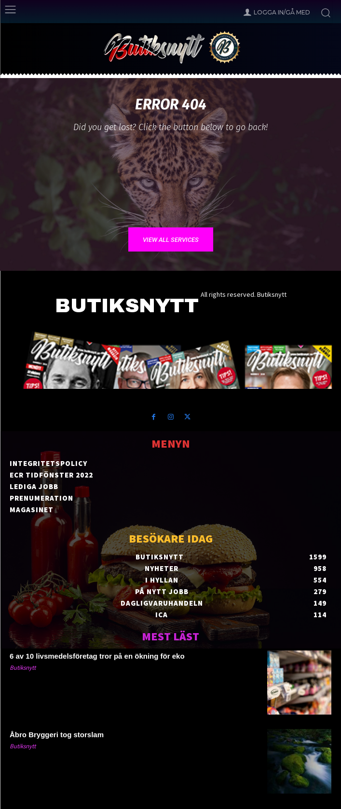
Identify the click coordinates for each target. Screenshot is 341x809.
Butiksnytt (23, 667)
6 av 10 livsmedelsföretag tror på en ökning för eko (97, 656)
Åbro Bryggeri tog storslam (57, 734)
